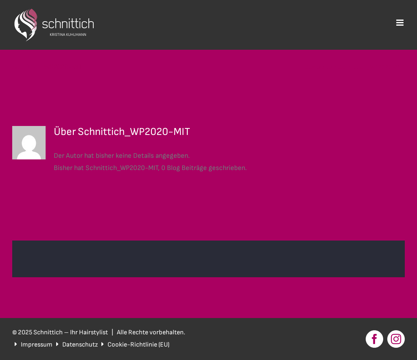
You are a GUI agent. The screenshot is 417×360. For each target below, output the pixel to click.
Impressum (37, 345)
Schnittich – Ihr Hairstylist (71, 332)
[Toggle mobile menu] (400, 22)
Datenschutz (80, 345)
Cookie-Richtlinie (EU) (138, 345)
